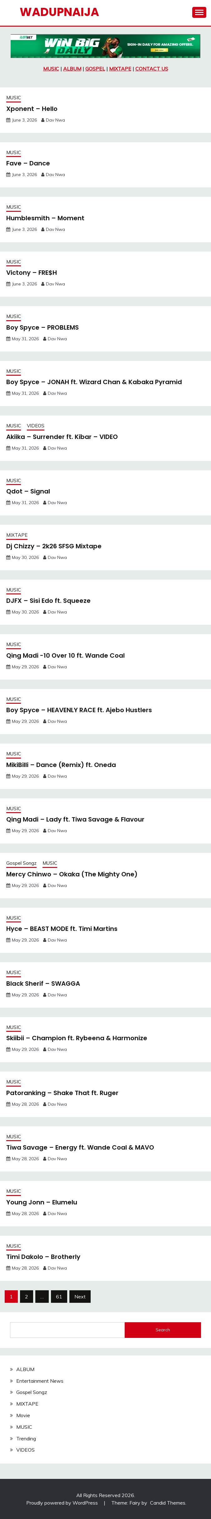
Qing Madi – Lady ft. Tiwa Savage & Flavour (75, 819)
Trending (26, 1438)
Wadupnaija (59, 12)
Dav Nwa (55, 120)
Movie (23, 1415)
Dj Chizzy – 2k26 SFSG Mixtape (54, 546)
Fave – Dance (28, 163)
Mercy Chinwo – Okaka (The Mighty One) (72, 874)
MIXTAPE (120, 68)
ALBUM (72, 68)
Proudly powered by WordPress (62, 1503)
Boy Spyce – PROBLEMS (42, 327)
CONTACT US (151, 68)
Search (163, 1330)
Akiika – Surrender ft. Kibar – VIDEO (62, 436)
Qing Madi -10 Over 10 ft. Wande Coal (65, 655)
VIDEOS (35, 426)
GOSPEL (95, 68)
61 (59, 1296)
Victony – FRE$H (31, 272)
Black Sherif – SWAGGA (43, 983)
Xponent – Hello (32, 108)
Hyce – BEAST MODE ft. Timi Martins (62, 928)
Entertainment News (39, 1381)
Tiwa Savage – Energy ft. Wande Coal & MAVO (80, 1147)
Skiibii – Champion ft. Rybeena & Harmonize (76, 1038)
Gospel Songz (21, 863)
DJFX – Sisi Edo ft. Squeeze (48, 600)
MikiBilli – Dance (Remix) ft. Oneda (61, 764)
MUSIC (51, 68)
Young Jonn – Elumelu (41, 1202)
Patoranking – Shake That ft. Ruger (62, 1092)
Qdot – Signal (28, 491)
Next (80, 1296)
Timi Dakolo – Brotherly (43, 1256)
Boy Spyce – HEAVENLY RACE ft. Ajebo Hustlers (79, 710)
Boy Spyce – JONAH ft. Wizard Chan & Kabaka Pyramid (94, 382)
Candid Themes (167, 1503)
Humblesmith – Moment (45, 218)
